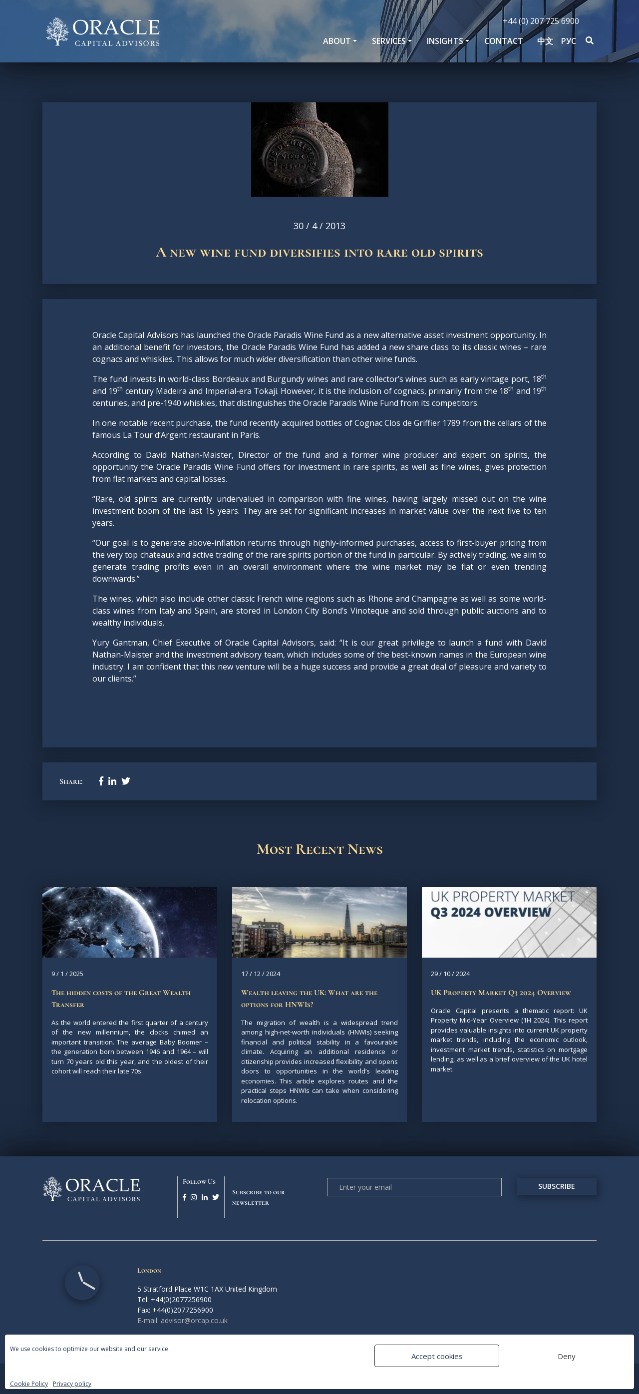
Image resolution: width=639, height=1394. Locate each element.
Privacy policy (72, 1384)
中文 (545, 41)
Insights (445, 41)
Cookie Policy (29, 1384)
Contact (503, 41)
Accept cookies (437, 1356)
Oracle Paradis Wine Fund (297, 335)
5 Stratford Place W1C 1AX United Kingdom (207, 1289)
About (337, 41)
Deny (567, 1356)
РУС (568, 41)
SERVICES (389, 41)
